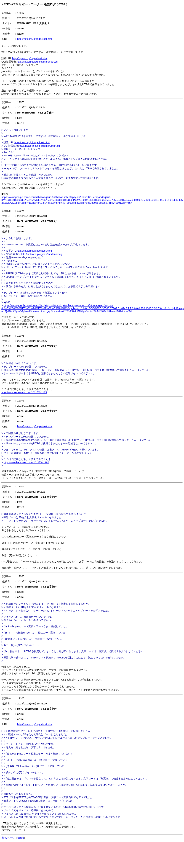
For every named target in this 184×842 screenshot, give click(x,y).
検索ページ (8, 837)
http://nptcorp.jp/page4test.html (34, 38)
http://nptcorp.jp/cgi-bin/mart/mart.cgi (37, 61)
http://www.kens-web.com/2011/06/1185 (24, 392)
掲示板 (20, 837)
